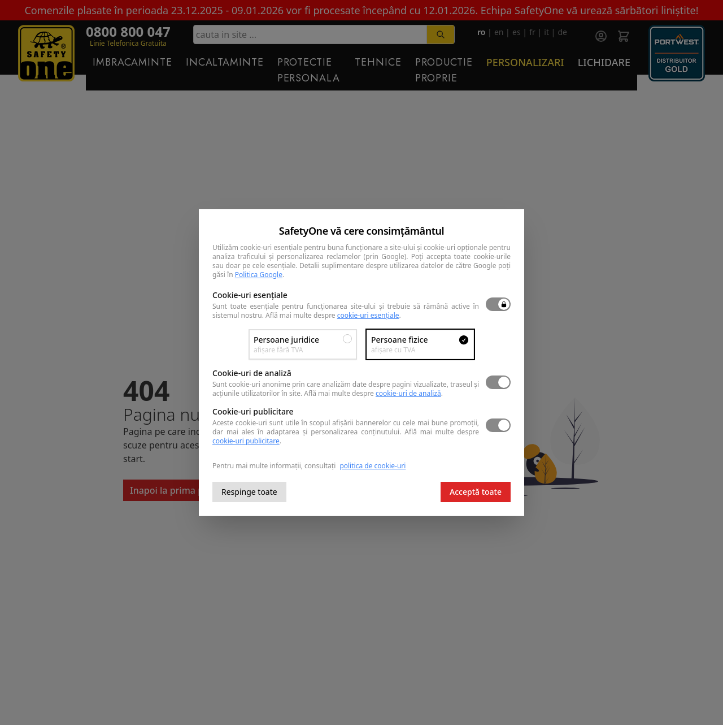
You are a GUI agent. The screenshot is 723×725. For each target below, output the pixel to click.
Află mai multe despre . (333, 315)
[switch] (498, 304)
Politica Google (258, 274)
